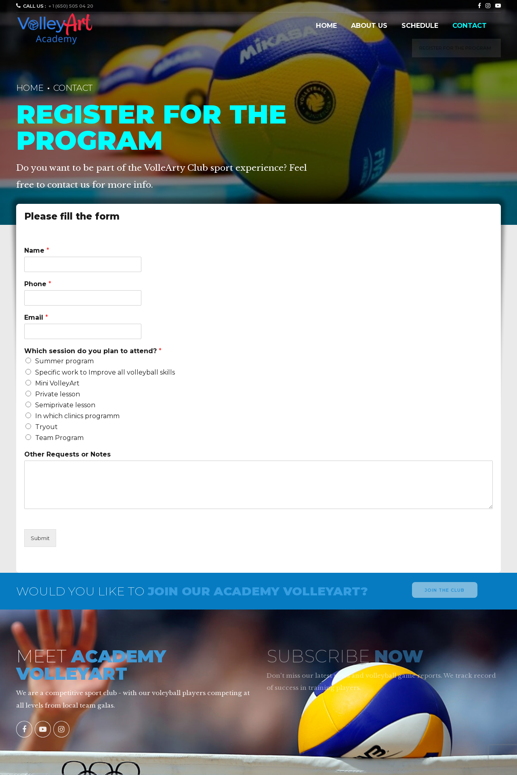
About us (369, 25)
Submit (40, 538)
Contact (469, 25)
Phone (37, 284)
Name (36, 250)
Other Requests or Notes (67, 454)
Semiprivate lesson (65, 405)
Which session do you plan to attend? (93, 351)
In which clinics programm (77, 416)
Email (36, 317)
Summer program (64, 361)
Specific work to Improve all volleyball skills (105, 372)
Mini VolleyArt (57, 383)
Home (326, 25)
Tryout (46, 427)
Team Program (59, 438)
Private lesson (57, 394)
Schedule (419, 25)
